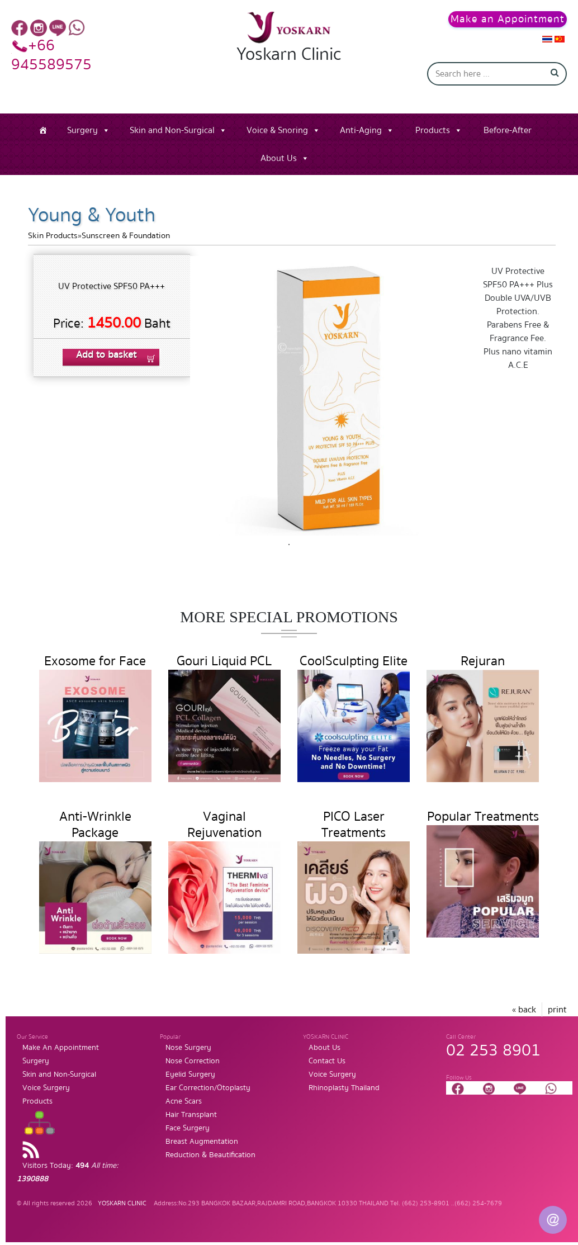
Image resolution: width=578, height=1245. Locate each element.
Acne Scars (183, 1101)
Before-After (508, 130)
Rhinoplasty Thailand (344, 1088)
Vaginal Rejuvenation (224, 824)
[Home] (43, 130)
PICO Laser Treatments (353, 824)
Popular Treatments (483, 816)
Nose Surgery (188, 1048)
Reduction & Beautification (210, 1155)
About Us (278, 158)
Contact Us (327, 1061)
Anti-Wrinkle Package (95, 824)
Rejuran (483, 661)
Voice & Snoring (277, 130)
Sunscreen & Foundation (126, 235)
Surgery (82, 130)
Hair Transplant (191, 1115)
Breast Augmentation (201, 1141)
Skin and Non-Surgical (172, 130)
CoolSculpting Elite (354, 661)
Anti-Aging (361, 130)
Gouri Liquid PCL (224, 661)
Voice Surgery (46, 1088)
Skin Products (53, 235)
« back (524, 1009)
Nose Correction (192, 1061)
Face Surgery (187, 1128)
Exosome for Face (95, 661)
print (557, 1009)
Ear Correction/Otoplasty (207, 1088)
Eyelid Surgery (190, 1074)
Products (432, 130)
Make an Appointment (508, 19)
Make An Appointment (60, 1048)
